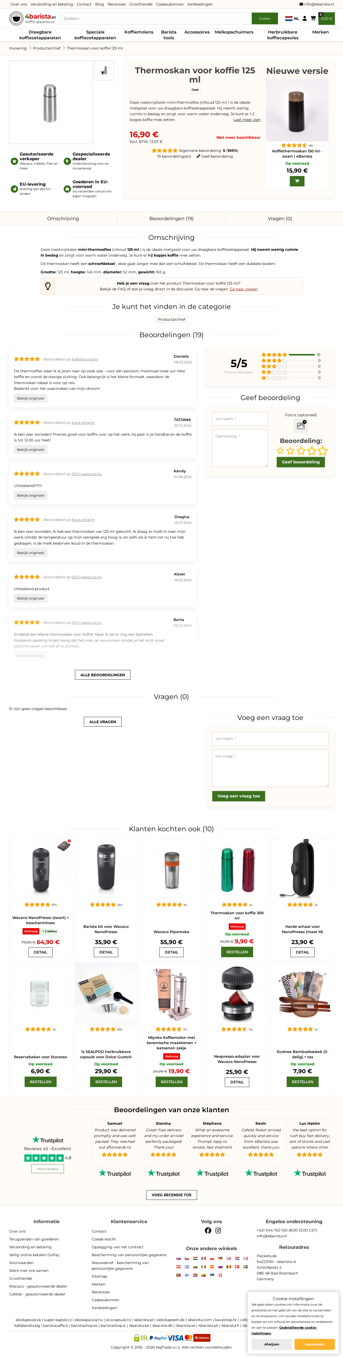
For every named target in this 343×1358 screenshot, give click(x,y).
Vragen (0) (280, 218)
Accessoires (197, 32)
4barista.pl (143, 1319)
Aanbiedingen (200, 4)
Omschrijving (63, 218)
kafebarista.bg (27, 1325)
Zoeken (265, 18)
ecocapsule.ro (118, 1319)
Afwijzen (271, 1344)
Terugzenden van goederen (34, 1239)
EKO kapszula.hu (87, 474)
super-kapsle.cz (58, 1319)
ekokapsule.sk (28, 1319)
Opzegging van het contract (118, 1247)
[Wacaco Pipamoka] (171, 869)
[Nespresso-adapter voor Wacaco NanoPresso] (237, 994)
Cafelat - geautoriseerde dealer (37, 1294)
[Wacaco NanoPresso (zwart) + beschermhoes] (40, 869)
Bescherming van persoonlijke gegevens (129, 1254)
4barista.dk (162, 1325)
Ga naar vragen (244, 289)
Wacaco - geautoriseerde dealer (38, 1286)
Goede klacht (104, 1239)
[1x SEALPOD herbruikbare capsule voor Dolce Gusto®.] (106, 994)
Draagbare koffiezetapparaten (40, 35)
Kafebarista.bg (85, 359)
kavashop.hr (226, 1319)
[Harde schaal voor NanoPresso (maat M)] (302, 869)
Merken (320, 32)
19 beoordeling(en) (174, 156)
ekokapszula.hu (89, 1319)
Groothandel (141, 4)
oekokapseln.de (170, 1319)
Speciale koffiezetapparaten (95, 35)
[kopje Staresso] (40, 994)
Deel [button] (195, 90)
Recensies (117, 4)
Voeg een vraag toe (238, 796)
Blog (99, 4)
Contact (84, 4)
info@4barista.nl (317, 4)
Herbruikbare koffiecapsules (282, 35)
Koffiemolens (138, 32)
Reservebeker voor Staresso (40, 1057)
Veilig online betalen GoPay (34, 1254)
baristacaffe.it (55, 1325)
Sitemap (99, 1276)
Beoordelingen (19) (171, 218)
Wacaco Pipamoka (171, 931)
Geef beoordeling (215, 156)
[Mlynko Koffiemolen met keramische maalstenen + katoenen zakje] (171, 994)
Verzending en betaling (52, 4)
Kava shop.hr (83, 422)
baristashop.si (113, 1325)
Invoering (18, 48)
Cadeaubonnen (170, 4)
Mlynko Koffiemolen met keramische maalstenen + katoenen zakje (171, 1042)
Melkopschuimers (234, 32)
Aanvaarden (314, 1344)
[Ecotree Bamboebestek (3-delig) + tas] (302, 994)
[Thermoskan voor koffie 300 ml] (237, 869)
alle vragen (102, 721)
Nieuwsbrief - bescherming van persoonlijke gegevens (120, 1265)
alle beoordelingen (102, 675)
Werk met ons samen (28, 1270)
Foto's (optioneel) (301, 415)
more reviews (47, 1169)
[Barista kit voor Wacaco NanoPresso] (106, 869)
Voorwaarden (21, 1262)
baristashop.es (84, 1325)
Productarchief (47, 48)
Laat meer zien (246, 119)
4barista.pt (208, 1325)
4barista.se (185, 1325)
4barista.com (200, 1319)
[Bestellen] (237, 952)
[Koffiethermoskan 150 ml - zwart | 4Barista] (297, 110)
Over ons (18, 4)
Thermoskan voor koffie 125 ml (95, 48)
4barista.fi (230, 1325)
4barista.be (139, 1325)
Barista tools (169, 35)
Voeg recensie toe (172, 1195)
